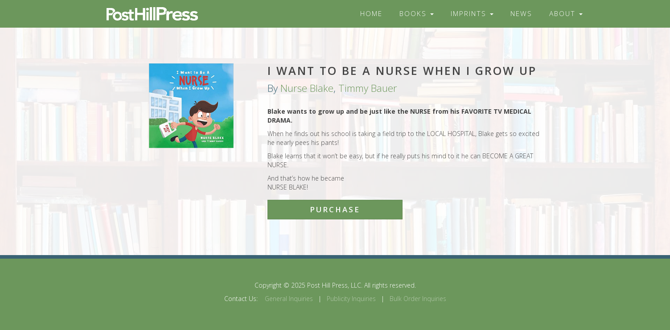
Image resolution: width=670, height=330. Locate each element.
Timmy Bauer (367, 88)
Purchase (335, 209)
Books (416, 13)
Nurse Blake (306, 88)
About (566, 13)
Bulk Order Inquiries (418, 298)
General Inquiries (289, 298)
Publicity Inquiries (351, 298)
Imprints (472, 13)
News (521, 13)
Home (371, 13)
